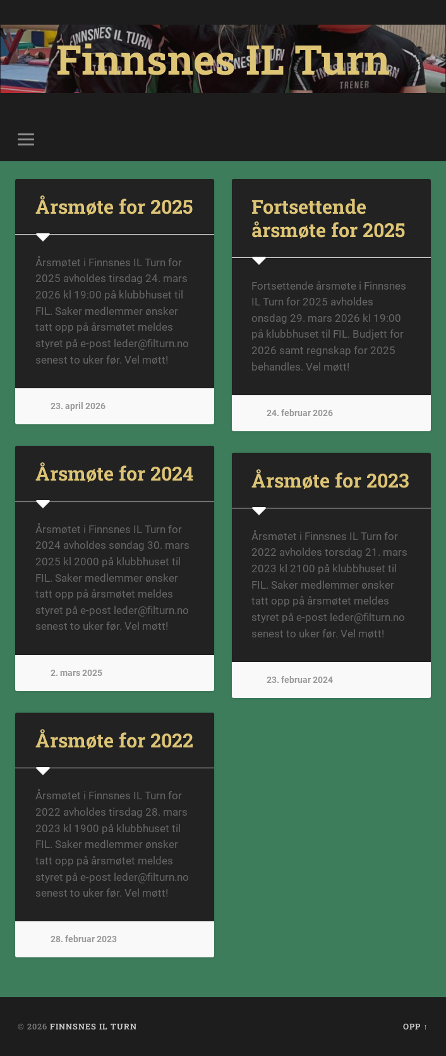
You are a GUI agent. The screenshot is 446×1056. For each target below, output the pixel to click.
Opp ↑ (415, 1026)
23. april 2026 (78, 406)
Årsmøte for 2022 (114, 739)
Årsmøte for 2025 (114, 206)
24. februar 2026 (300, 413)
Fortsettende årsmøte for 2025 (328, 217)
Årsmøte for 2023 (330, 480)
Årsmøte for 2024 (114, 473)
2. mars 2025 (76, 673)
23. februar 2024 (300, 680)
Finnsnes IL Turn (223, 59)
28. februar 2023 (84, 939)
